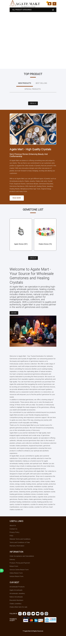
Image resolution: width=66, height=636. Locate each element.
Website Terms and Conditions (20, 539)
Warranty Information (17, 546)
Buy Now (13, 313)
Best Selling (41, 83)
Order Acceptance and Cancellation (22, 556)
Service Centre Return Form (19, 570)
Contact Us (13, 529)
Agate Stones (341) (21, 244)
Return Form (14, 566)
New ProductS (24, 83)
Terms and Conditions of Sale (20, 542)
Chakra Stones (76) (45, 244)
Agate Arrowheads (16, 590)
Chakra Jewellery (15, 603)
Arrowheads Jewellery (17, 593)
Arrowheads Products (17, 587)
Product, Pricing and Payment (20, 563)
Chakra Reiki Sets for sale (18, 607)
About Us (13, 525)
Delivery (12, 559)
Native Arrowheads (16, 597)
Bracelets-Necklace (16, 600)
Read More (17, 198)
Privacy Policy (14, 532)
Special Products (33, 89)
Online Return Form (16, 573)
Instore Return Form (16, 576)
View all (33, 103)
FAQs (11, 536)
